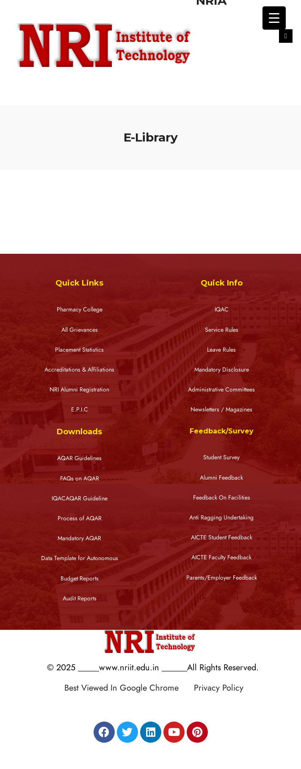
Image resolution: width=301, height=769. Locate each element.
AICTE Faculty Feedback (221, 557)
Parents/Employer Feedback (221, 578)
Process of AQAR (80, 518)
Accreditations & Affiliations (79, 370)
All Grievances (79, 330)
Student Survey (221, 457)
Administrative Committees (221, 390)
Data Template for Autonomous (79, 558)
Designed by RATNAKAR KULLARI (152, 706)
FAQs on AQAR (79, 479)
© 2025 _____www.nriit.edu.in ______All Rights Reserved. (153, 667)
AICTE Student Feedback (221, 537)
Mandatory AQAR (79, 538)
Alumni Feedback (221, 478)
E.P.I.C (79, 409)
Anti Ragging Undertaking (221, 518)
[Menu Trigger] (274, 18)
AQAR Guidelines (79, 458)
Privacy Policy (218, 688)
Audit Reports (80, 598)
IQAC (222, 309)
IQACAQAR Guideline (80, 498)
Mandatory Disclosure (221, 370)
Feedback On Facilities (221, 498)
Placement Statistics (79, 350)
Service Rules (221, 330)
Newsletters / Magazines (221, 409)
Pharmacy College (79, 309)
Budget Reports (80, 579)
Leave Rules (221, 350)
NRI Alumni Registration (79, 390)
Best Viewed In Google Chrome (128, 688)
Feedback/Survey (222, 431)
